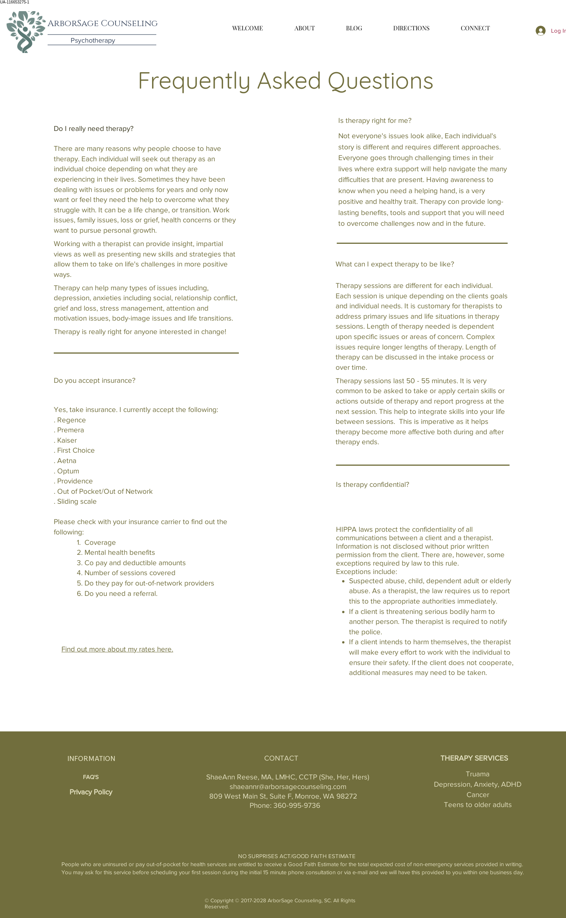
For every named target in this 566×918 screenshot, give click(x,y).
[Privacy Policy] (90, 792)
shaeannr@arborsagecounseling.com (288, 786)
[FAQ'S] (90, 776)
